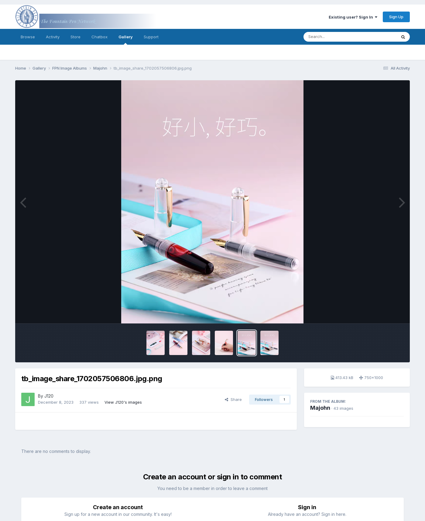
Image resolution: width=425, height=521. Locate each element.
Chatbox (99, 36)
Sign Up (396, 16)
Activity (53, 36)
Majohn (320, 408)
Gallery (125, 39)
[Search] (333, 37)
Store (75, 36)
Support (151, 36)
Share (233, 399)
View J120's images (123, 402)
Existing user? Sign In (353, 17)
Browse (28, 36)
